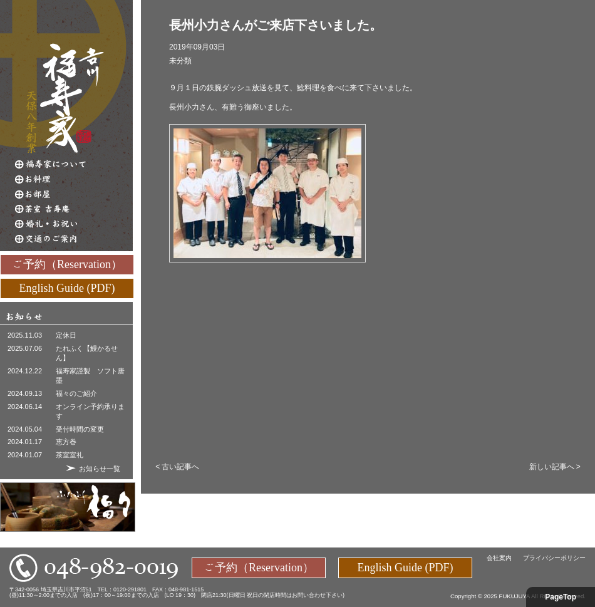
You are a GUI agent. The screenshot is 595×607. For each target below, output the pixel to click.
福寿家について (74, 164)
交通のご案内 (74, 239)
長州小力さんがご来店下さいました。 (275, 25)
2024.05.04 (25, 429)
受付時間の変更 (80, 429)
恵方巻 (66, 441)
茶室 (74, 209)
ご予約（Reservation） (67, 263)
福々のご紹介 (76, 393)
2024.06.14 (25, 406)
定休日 (66, 335)
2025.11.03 (25, 335)
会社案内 (499, 557)
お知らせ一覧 (99, 468)
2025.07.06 (25, 348)
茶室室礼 (69, 455)
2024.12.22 (25, 371)
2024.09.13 (25, 393)
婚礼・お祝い (74, 224)
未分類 (180, 60)
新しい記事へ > (555, 466)
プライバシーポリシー (554, 557)
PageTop (560, 597)
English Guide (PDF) (67, 287)
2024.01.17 (25, 441)
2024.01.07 (25, 455)
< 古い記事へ (177, 466)
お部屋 (74, 194)
